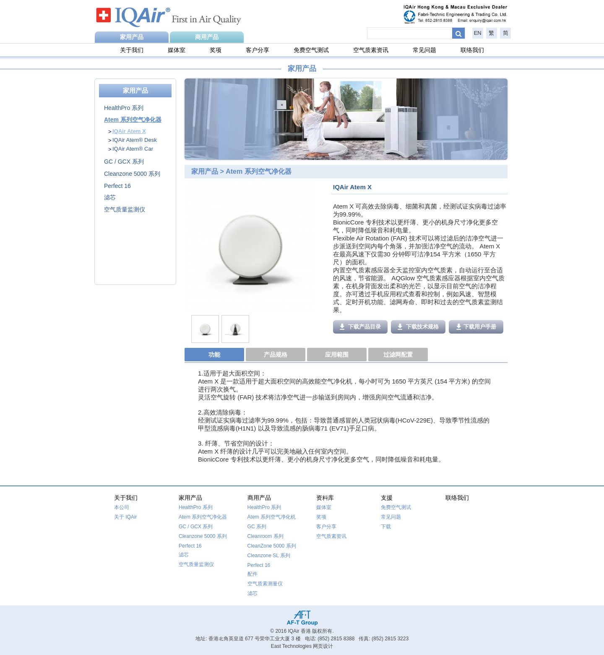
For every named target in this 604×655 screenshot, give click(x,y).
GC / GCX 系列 (124, 161)
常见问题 (424, 50)
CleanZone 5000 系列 (271, 546)
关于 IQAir (125, 517)
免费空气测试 (311, 50)
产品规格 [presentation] (275, 354)
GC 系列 (256, 527)
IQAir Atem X (129, 131)
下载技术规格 (418, 327)
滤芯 (110, 197)
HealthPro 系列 (123, 107)
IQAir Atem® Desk (134, 140)
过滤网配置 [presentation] (398, 354)
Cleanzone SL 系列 (268, 555)
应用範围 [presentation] (337, 354)
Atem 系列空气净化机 (271, 517)
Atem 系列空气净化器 (132, 119)
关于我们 (131, 50)
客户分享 (257, 50)
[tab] (215, 355)
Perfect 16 (117, 186)
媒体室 (176, 50)
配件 (252, 574)
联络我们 (472, 50)
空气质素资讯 (370, 50)
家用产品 (131, 37)
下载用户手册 (476, 327)
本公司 (121, 507)
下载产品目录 (360, 327)
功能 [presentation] (214, 354)
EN (478, 33)
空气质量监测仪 (124, 209)
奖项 (215, 50)
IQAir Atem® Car (132, 149)
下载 (386, 527)
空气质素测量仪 (265, 584)
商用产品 (207, 37)
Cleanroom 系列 (265, 536)
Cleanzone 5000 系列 (132, 173)
